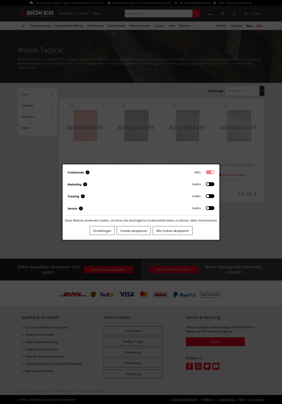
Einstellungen (102, 230)
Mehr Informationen (204, 220)
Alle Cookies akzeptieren (172, 230)
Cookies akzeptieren (133, 230)
